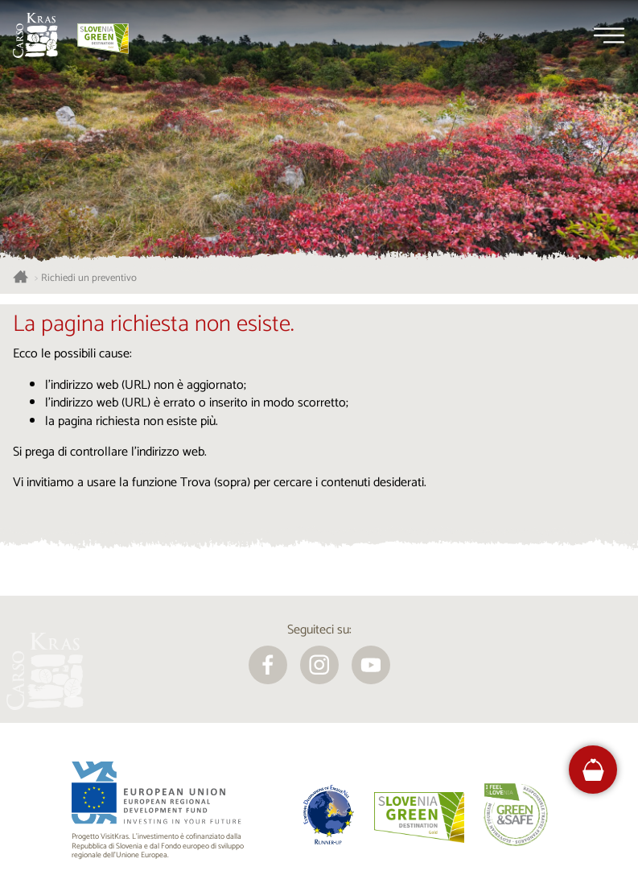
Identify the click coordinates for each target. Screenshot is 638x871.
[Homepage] (35, 35)
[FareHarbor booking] (593, 770)
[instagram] (319, 665)
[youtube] (371, 665)
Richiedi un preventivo (89, 278)
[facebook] (268, 665)
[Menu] (609, 35)
